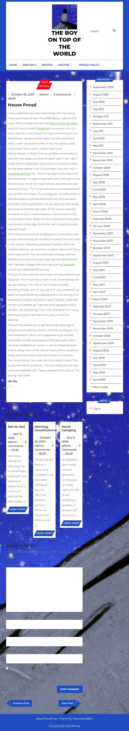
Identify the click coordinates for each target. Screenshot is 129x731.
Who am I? (30, 64)
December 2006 (103, 321)
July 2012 (98, 109)
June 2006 (99, 365)
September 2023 (103, 87)
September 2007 (103, 255)
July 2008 (99, 182)
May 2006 (99, 372)
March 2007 (100, 299)
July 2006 (99, 357)
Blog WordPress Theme (52, 718)
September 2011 (103, 123)
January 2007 (101, 313)
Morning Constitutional (46, 428)
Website (11, 651)
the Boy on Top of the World (64, 43)
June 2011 (99, 138)
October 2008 (101, 167)
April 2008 (99, 204)
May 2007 (99, 284)
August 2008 (101, 174)
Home (13, 64)
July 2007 (99, 270)
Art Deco (71, 123)
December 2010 (103, 153)
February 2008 (102, 218)
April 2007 (99, 291)
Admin (44, 94)
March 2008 (100, 211)
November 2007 (103, 240)
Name (10, 617)
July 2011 (98, 131)
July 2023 (98, 101)
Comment (13, 564)
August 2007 (101, 262)
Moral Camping (69, 428)
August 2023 (101, 94)
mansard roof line (19, 173)
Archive (63, 64)
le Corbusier (67, 264)
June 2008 (99, 189)
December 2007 (103, 233)
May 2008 (99, 197)
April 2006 (99, 379)
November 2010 (103, 160)
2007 (44, 82)
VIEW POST (18, 509)
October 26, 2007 (23, 94)
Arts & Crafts (57, 123)
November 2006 (103, 328)
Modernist (43, 128)
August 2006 (101, 350)
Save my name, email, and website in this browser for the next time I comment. (42, 676)
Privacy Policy (89, 64)
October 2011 (101, 116)
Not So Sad (16, 427)
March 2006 (100, 387)
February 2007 (102, 306)
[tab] (116, 30)
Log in (97, 408)
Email (10, 634)
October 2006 (101, 335)
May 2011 (98, 145)
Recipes (47, 64)
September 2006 (103, 343)
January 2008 (101, 226)
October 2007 (101, 248)
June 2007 (99, 277)
